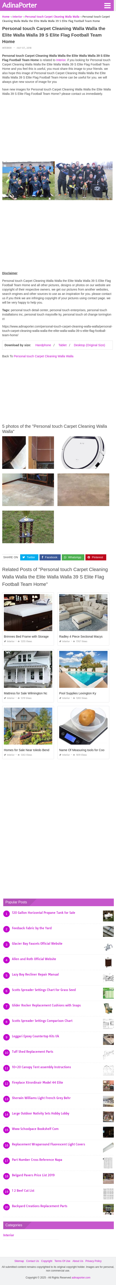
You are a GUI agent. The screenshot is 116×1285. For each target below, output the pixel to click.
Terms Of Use (62, 1261)
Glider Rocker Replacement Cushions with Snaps (46, 1005)
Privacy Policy (93, 1261)
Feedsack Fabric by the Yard (32, 928)
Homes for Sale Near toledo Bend (26, 750)
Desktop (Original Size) (89, 345)
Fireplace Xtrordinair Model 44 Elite (37, 1082)
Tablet (62, 345)
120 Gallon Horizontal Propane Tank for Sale (43, 913)
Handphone (43, 345)
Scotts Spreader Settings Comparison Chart (42, 1021)
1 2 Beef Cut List (23, 1191)
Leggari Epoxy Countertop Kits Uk (35, 1036)
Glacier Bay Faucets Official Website (37, 944)
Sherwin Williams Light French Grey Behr (41, 1098)
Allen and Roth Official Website (34, 959)
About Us (78, 1261)
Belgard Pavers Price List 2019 (33, 1175)
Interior (6, 48)
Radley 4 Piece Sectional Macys (81, 636)
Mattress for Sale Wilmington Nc (25, 693)
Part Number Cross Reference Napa (37, 1160)
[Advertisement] (57, 129)
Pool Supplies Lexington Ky (77, 693)
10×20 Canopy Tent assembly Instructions (41, 1067)
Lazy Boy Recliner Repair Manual (35, 974)
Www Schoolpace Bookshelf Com (35, 1129)
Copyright (46, 1261)
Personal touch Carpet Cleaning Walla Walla (43, 356)
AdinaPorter (19, 5)
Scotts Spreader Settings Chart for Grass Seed (44, 990)
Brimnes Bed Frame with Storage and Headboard (37, 636)
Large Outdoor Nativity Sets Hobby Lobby (40, 1113)
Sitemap (19, 1261)
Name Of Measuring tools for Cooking (84, 750)
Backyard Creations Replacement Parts (39, 1206)
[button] (107, 5)
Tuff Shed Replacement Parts (32, 1052)
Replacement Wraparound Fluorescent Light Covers (48, 1144)
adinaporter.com (81, 1277)
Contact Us (32, 1261)
